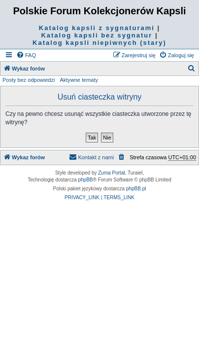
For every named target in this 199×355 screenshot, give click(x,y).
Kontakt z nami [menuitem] (91, 156)
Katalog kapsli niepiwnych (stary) (99, 42)
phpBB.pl (136, 188)
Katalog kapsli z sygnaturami (97, 28)
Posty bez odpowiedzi (28, 80)
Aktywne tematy (79, 80)
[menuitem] (26, 55)
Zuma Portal (111, 173)
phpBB (85, 179)
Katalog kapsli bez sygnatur (96, 35)
